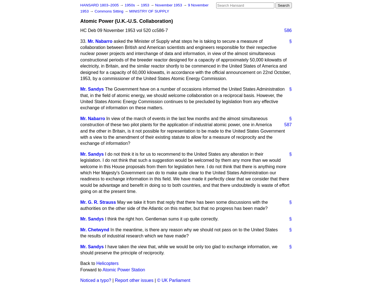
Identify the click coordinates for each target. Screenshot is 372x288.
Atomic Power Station (124, 269)
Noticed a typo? (95, 280)
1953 (145, 5)
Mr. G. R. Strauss (98, 202)
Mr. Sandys (92, 89)
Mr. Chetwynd (94, 229)
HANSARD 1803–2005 (99, 5)
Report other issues (134, 280)
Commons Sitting (109, 11)
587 (288, 124)
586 (288, 30)
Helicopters (107, 263)
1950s (130, 5)
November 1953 (169, 5)
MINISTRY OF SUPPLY (149, 11)
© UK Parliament (173, 280)
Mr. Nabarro (100, 41)
